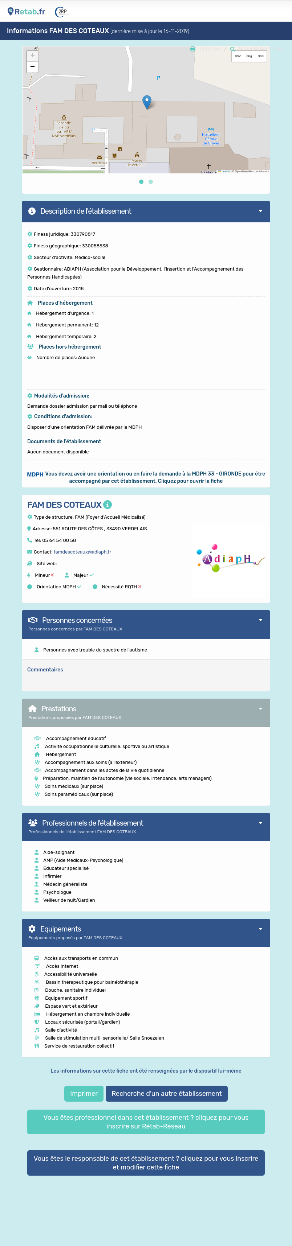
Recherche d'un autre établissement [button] (166, 1094)
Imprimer (84, 1094)
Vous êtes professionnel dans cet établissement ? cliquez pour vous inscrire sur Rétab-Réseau (146, 1122)
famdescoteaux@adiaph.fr (82, 552)
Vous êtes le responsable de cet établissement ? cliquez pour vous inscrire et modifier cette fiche (146, 1163)
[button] (146, 102)
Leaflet (224, 171)
